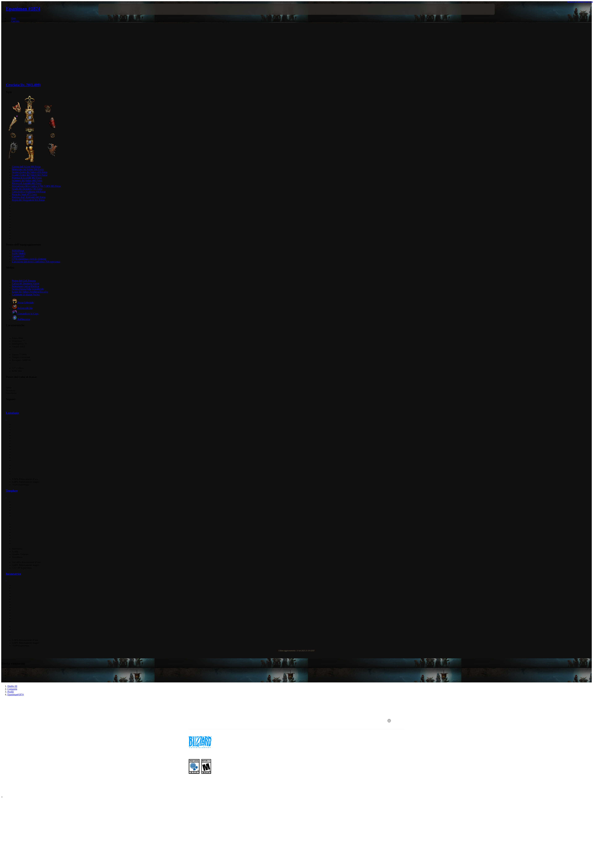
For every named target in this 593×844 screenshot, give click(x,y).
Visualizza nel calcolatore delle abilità (580, 2)
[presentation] (109, 9)
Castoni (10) (18, 256)
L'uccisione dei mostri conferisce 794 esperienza (36, 261)
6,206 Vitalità (18, 253)
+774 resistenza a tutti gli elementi (29, 259)
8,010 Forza (18, 250)
